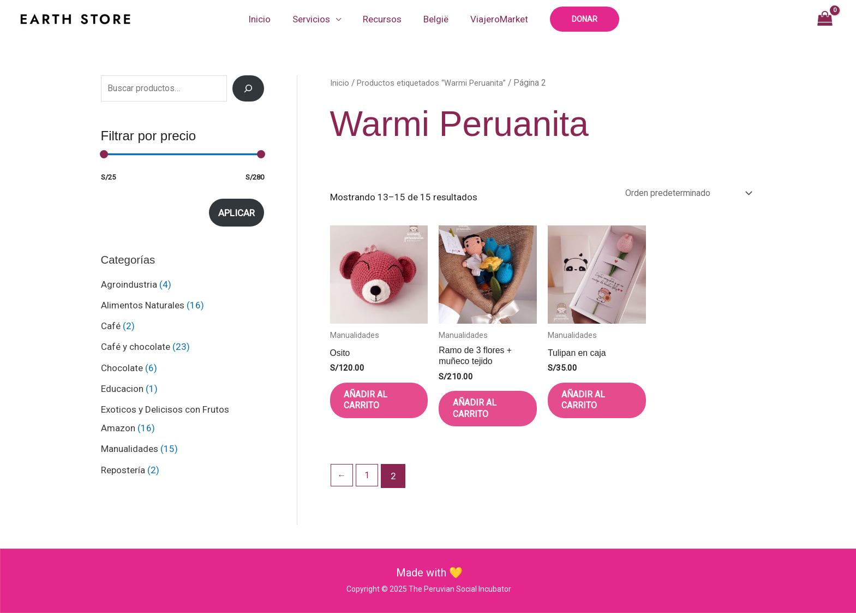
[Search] (248, 88)
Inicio (266, 19)
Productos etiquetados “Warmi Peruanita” (434, 83)
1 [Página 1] (369, 487)
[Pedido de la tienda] (679, 193)
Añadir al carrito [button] (374, 406)
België (432, 19)
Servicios (314, 19)
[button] (576, 19)
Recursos (382, 19)
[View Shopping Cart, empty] (824, 19)
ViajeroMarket (493, 19)
